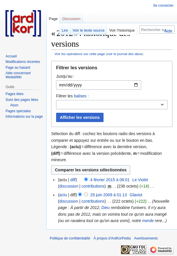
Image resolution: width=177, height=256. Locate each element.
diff (72, 179)
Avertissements (146, 238)
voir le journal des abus (124, 54)
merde (148, 220)
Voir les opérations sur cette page (80, 54)
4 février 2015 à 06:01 (110, 179)
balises (80, 96)
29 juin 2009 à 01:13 (108, 195)
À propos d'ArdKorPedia (111, 238)
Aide (168, 31)
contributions (93, 186)
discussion (68, 186)
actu (63, 195)
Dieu (106, 207)
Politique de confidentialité (70, 238)
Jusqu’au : (65, 76)
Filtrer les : (72, 96)
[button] (111, 69)
